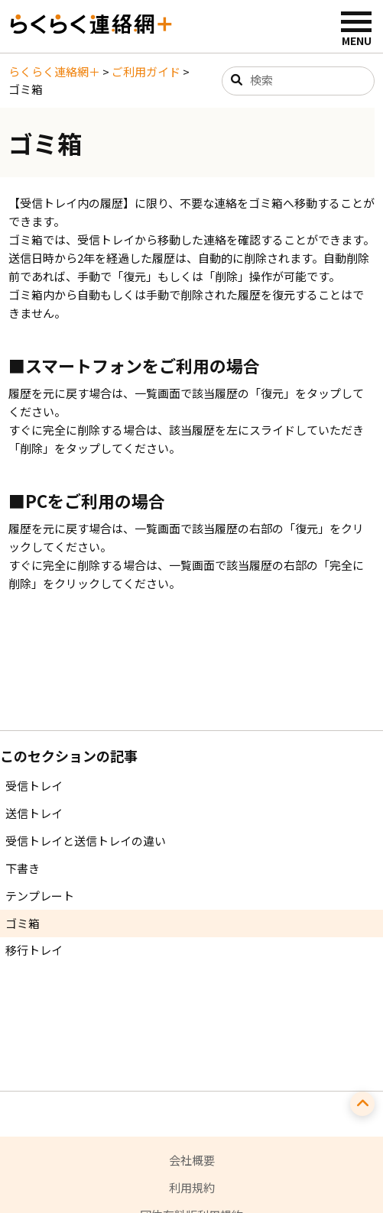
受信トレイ (34, 786)
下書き (22, 868)
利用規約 (192, 1187)
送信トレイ (34, 813)
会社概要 (192, 1160)
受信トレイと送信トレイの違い (85, 841)
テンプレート (39, 896)
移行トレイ (34, 950)
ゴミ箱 (22, 923)
